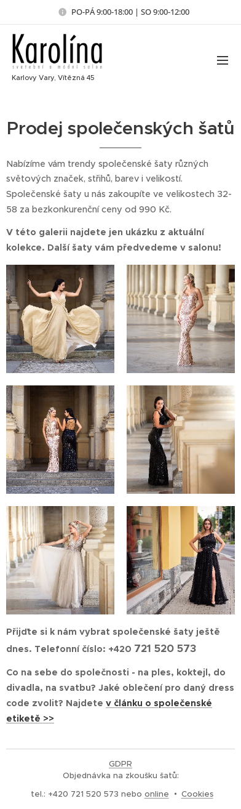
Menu (222, 60)
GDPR (120, 764)
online (156, 794)
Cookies (197, 794)
